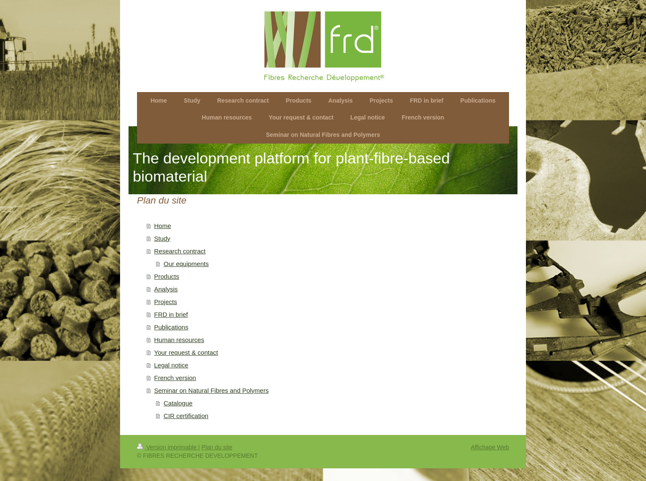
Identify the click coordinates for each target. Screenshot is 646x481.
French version (175, 377)
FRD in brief (171, 314)
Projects (165, 301)
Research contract (180, 251)
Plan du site (216, 447)
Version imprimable (167, 447)
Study (162, 238)
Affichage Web (490, 447)
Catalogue (178, 403)
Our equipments (186, 263)
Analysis (166, 289)
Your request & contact (186, 352)
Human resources (179, 339)
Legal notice (171, 365)
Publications (171, 327)
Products (166, 276)
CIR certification (186, 415)
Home (162, 225)
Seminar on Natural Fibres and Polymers (211, 390)
